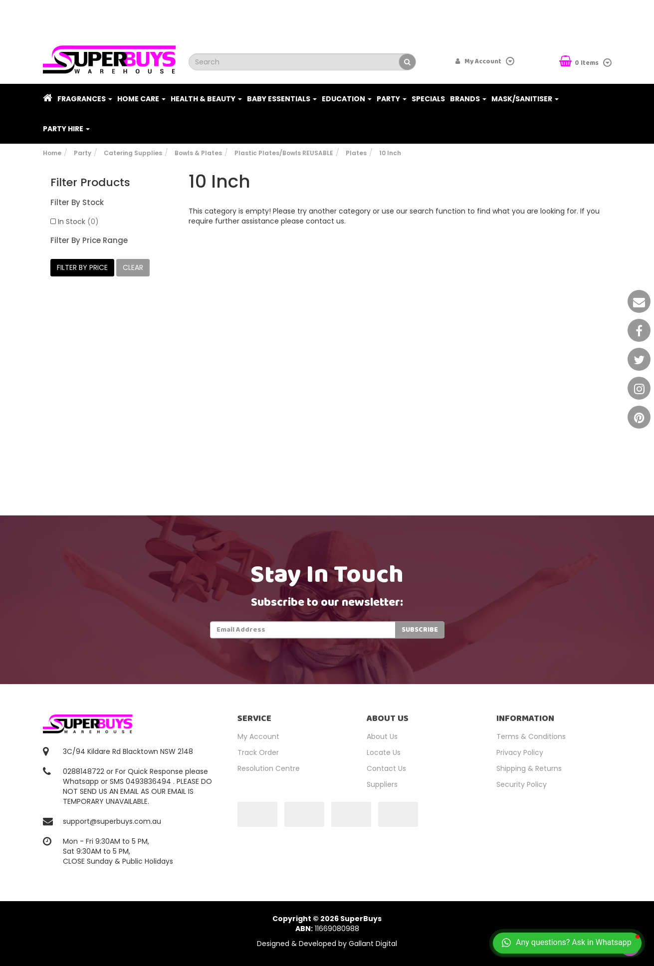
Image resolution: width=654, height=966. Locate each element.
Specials (428, 99)
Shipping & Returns (529, 768)
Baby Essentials (282, 99)
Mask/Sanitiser (525, 99)
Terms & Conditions (531, 736)
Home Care (141, 99)
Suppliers (382, 784)
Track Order (258, 752)
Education (347, 99)
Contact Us (386, 768)
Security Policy (521, 784)
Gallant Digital (373, 944)
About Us (382, 736)
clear (133, 267)
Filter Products (90, 183)
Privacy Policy (519, 752)
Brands (468, 99)
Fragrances (84, 99)
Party (392, 99)
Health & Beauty (206, 99)
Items (579, 62)
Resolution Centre (268, 768)
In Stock (78, 222)
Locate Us (384, 752)
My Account (258, 736)
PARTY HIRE (66, 129)
